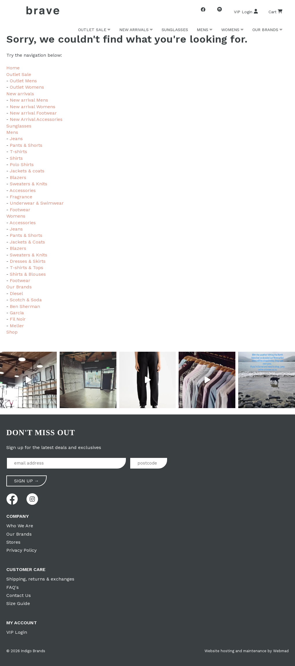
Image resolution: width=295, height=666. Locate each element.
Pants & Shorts (26, 145)
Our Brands (265, 29)
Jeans (16, 138)
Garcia (17, 312)
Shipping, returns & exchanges (40, 579)
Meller (17, 325)
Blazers (18, 177)
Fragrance (21, 196)
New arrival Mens (29, 100)
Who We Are (19, 525)
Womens (230, 29)
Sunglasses (175, 29)
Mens (202, 29)
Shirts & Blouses (28, 274)
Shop (12, 332)
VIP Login (246, 11)
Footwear (20, 209)
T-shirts (18, 151)
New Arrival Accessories (36, 119)
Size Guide (18, 603)
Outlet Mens (23, 80)
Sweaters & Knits (28, 184)
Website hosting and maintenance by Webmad (247, 651)
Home (13, 68)
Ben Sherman (25, 306)
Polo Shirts (22, 164)
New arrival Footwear (33, 113)
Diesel (16, 293)
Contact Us (18, 595)
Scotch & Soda (26, 299)
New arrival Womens (32, 106)
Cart (275, 11)
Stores (13, 542)
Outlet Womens (27, 87)
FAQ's (12, 587)
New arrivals (134, 29)
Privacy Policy (21, 550)
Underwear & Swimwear (37, 203)
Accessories (23, 190)
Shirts (16, 158)
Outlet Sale (92, 29)
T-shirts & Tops (26, 267)
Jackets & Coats (27, 242)
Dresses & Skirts (28, 261)
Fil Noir (18, 319)
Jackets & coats (27, 171)
